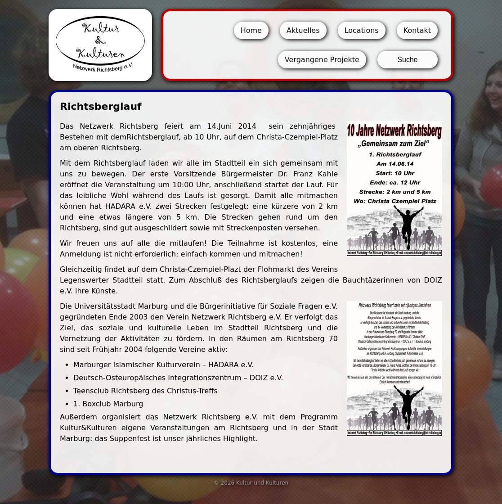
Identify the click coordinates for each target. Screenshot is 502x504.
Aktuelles (303, 30)
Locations (362, 30)
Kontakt (417, 30)
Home (251, 30)
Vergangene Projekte (322, 59)
